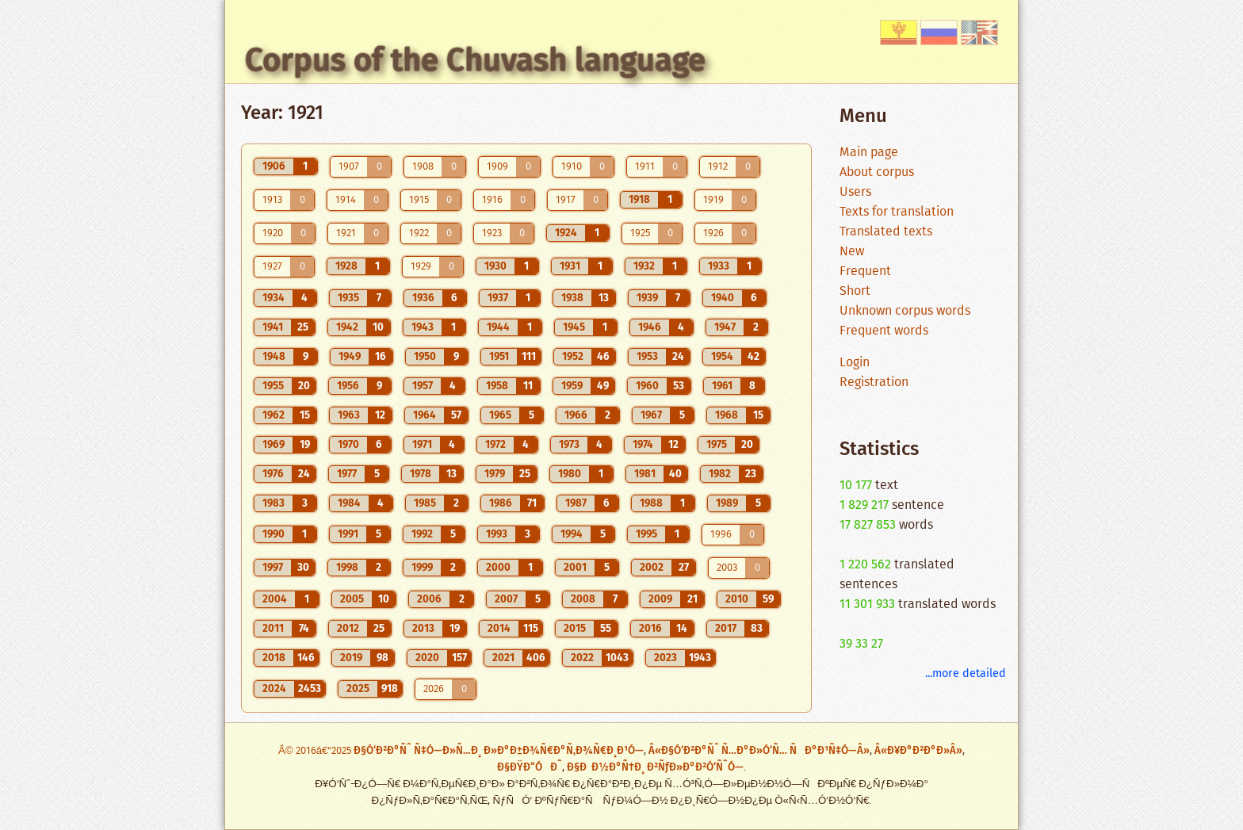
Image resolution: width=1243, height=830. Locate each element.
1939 (647, 298)
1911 (645, 167)
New (852, 252)
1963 (349, 415)
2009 (660, 599)
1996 (721, 534)
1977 (347, 474)
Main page (869, 153)
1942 (347, 327)
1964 (424, 415)
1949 (349, 356)
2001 (575, 567)
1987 (576, 503)
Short (855, 291)
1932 (644, 266)
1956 (348, 386)
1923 (492, 233)
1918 (639, 199)
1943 (422, 327)
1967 (651, 415)
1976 (273, 474)
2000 (498, 567)
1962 (273, 415)
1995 (646, 534)
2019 (351, 658)
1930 (495, 266)
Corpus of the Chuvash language (475, 60)
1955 (273, 386)
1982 (720, 474)
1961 (722, 386)
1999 (422, 567)
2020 (427, 658)
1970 (348, 444)
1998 (347, 567)
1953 (647, 356)
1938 (572, 298)
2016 (650, 628)
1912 (718, 167)
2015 (575, 628)
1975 (716, 444)
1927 (272, 266)
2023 (665, 658)
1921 (346, 233)
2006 (429, 599)
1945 (574, 327)
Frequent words (884, 331)
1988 (651, 503)
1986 (500, 503)
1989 (727, 503)
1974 (643, 444)
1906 (273, 166)
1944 (498, 327)
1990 (273, 534)
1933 (718, 266)
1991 (348, 534)
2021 (503, 658)
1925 (640, 233)
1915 (419, 200)
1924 (566, 233)
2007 (506, 599)
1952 (572, 356)
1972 (495, 444)
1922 (419, 233)
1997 (272, 567)
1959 (572, 386)
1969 (273, 444)
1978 (420, 474)
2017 (725, 628)
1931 (570, 266)
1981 (645, 474)
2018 (273, 658)
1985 (425, 503)
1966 (575, 415)
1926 (713, 233)
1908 (423, 167)
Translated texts (886, 232)
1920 (272, 233)
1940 (722, 298)
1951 (499, 356)
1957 (422, 386)
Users (855, 192)
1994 (571, 534)
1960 (647, 386)
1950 (425, 356)
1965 (500, 415)
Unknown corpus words (905, 311)
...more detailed (965, 673)
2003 (727, 568)
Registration (874, 382)
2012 (348, 628)
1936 (423, 298)
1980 (569, 474)
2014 (499, 628)
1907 (348, 167)
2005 (352, 599)
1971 (422, 444)
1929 (421, 266)
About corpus (877, 172)
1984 (349, 503)
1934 (273, 298)
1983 (273, 503)
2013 (423, 628)
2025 (357, 689)
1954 (722, 356)
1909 (497, 167)
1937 (498, 298)
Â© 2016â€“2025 (316, 751)
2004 (274, 599)
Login (855, 363)
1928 (346, 266)
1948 (273, 356)
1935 (348, 298)
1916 (492, 200)
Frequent (865, 271)
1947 (725, 327)
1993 (496, 534)
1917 (566, 200)
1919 (713, 200)
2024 (274, 689)
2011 (273, 628)
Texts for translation (897, 212)
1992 (422, 534)
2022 (582, 658)
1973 (569, 444)
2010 (736, 599)
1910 (571, 167)
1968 (726, 415)
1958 (497, 386)
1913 (272, 200)
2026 (433, 689)
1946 (649, 327)
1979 (494, 474)
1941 (272, 327)
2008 (583, 599)
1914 (345, 200)
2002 (652, 567)
